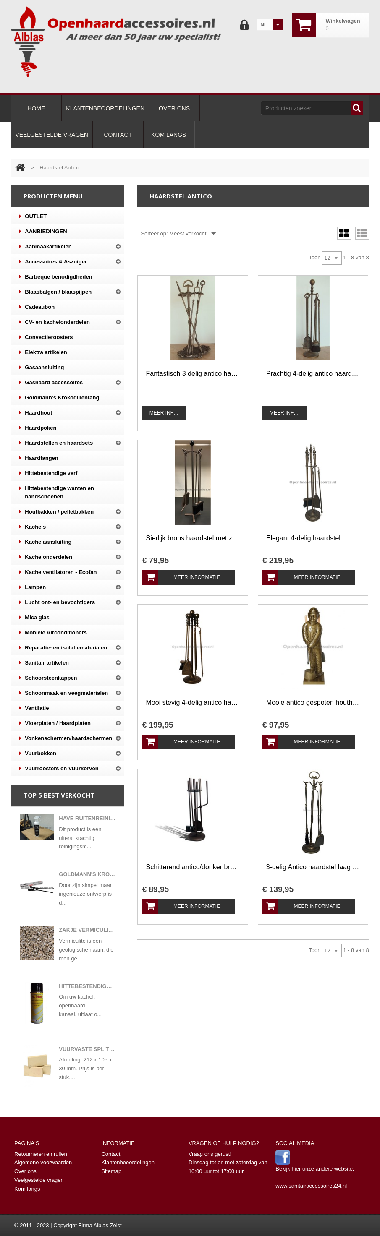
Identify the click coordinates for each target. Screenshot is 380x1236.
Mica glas (34, 617)
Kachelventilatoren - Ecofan (58, 572)
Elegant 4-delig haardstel (303, 538)
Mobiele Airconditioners (53, 632)
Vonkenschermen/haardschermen (65, 738)
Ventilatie (34, 708)
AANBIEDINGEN (43, 231)
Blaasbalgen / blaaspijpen (55, 292)
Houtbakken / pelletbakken (56, 512)
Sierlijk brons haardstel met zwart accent (193, 538)
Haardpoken (37, 428)
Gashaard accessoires (51, 382)
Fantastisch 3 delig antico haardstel (193, 373)
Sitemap (111, 1171)
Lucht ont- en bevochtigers (57, 602)
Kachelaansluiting (45, 542)
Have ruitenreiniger (87, 818)
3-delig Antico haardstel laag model (313, 867)
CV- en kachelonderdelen (54, 322)
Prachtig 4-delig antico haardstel (313, 373)
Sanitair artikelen (44, 663)
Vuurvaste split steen (87, 1049)
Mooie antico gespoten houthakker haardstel (313, 702)
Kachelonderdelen (45, 557)
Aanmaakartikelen (45, 247)
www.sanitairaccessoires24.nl (311, 1186)
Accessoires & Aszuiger (53, 262)
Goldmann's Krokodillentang (59, 398)
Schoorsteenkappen (48, 678)
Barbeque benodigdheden (55, 277)
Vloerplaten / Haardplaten (55, 723)
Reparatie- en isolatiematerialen (63, 648)
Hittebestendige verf (48, 473)
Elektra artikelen (43, 352)
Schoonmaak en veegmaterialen (63, 693)
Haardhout (35, 413)
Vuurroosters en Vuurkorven (58, 768)
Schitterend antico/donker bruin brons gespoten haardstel (193, 867)
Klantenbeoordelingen (128, 1162)
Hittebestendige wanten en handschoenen (56, 492)
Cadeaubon (37, 307)
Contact (110, 1154)
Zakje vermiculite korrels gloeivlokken (87, 930)
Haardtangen (38, 458)
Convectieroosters (46, 337)
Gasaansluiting (41, 367)
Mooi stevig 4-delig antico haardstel (193, 702)
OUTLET (33, 216)
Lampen (32, 587)
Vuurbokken (37, 753)
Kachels (32, 527)
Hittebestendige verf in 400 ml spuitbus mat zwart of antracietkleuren (87, 986)
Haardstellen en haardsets (56, 443)
